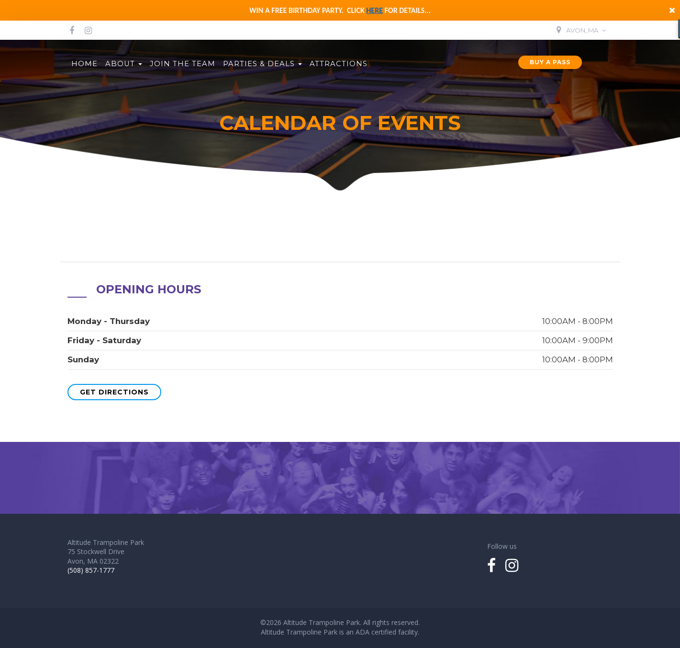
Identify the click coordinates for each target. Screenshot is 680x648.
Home (84, 63)
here (374, 10)
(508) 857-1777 (90, 570)
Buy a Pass (550, 62)
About (123, 63)
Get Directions (114, 392)
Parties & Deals (262, 63)
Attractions (339, 63)
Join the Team (182, 63)
